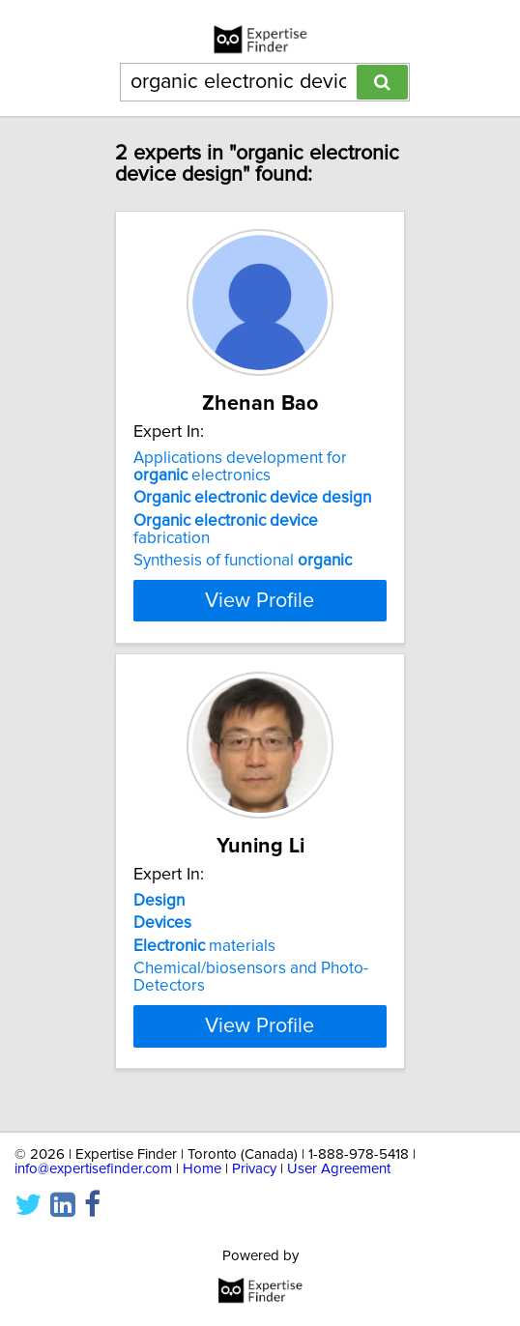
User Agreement (338, 1169)
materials (204, 946)
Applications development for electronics (240, 466)
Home (202, 1169)
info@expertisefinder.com (93, 1169)
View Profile (259, 600)
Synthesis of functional (242, 560)
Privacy (254, 1169)
